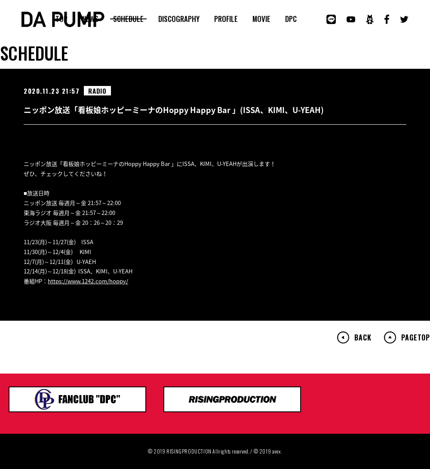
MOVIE (261, 19)
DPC (291, 19)
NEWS (90, 19)
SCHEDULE (128, 19)
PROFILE (226, 19)
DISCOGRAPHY (179, 19)
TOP (61, 19)
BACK (362, 337)
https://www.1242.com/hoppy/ (88, 281)
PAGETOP (415, 337)
